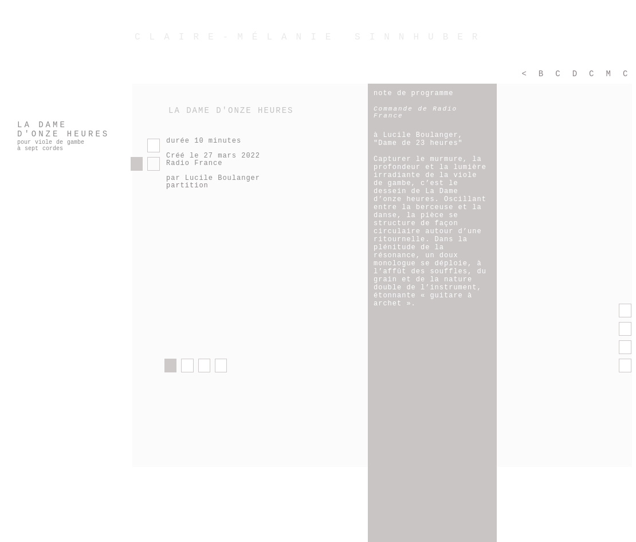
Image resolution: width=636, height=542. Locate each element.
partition (187, 186)
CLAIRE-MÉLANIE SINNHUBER (310, 37)
